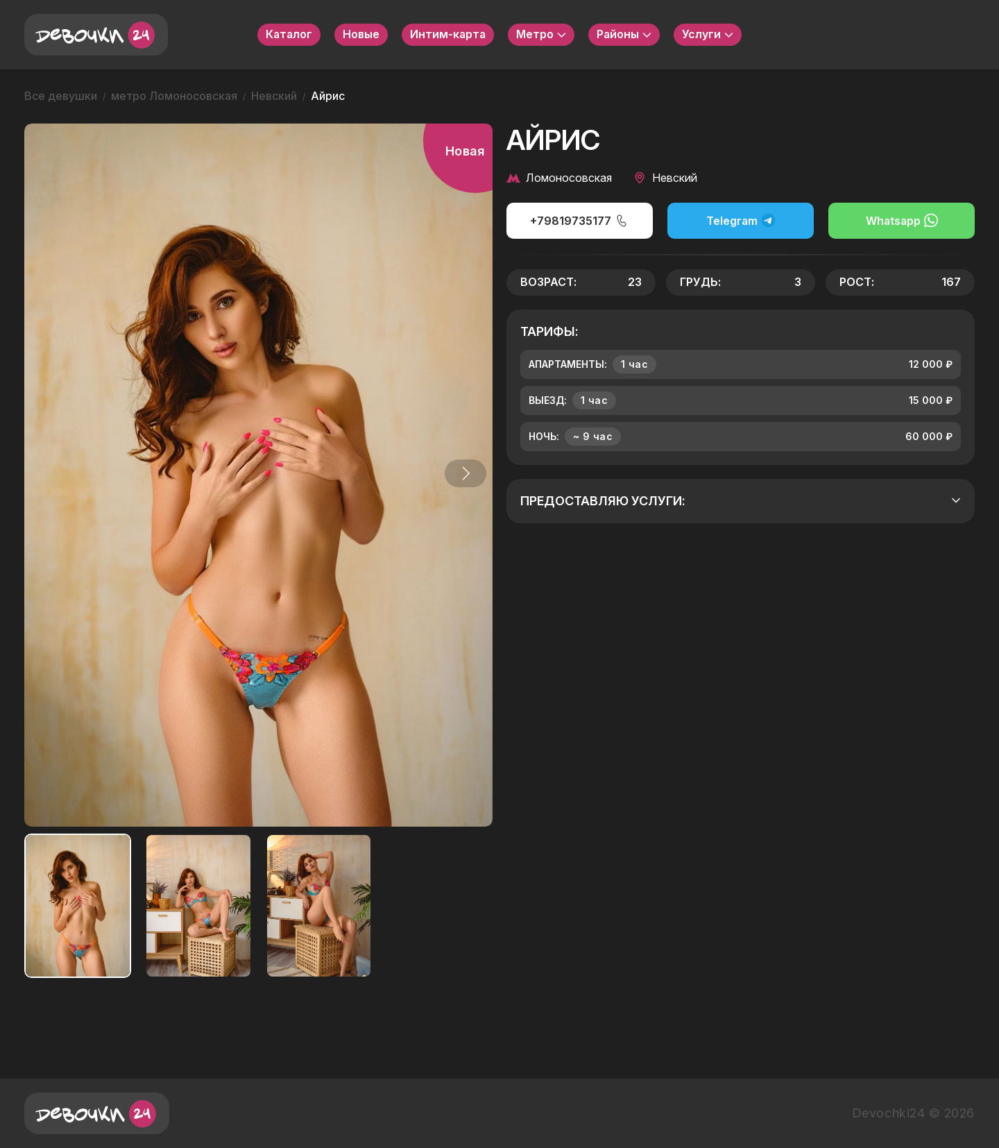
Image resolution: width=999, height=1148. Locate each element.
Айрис (328, 96)
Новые (361, 34)
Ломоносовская (559, 178)
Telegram (741, 220)
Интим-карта (448, 34)
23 (635, 282)
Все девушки (60, 96)
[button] (460, 473)
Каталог (289, 34)
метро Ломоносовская (174, 96)
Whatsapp (902, 220)
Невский (274, 96)
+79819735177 (579, 221)
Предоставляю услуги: (740, 500)
